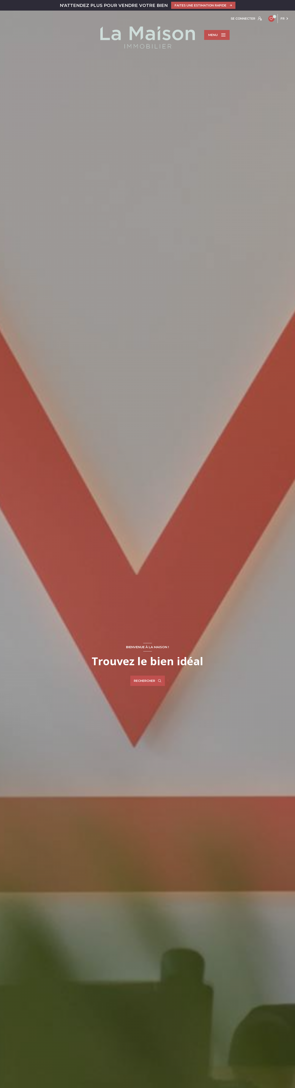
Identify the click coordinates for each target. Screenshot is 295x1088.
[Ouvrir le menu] (217, 35)
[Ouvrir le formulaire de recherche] (147, 681)
